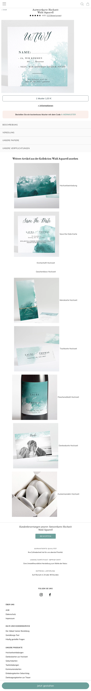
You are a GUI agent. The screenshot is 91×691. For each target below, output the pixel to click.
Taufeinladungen (12, 665)
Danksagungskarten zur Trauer (18, 677)
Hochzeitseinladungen (14, 652)
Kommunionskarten (13, 669)
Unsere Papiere (11, 140)
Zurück (4, 10)
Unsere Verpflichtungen (16, 148)
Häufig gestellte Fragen (15, 639)
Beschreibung (10, 125)
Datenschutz (11, 614)
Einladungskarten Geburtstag (17, 673)
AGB (7, 610)
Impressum (10, 618)
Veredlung (8, 132)
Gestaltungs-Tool (12, 635)
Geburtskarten (11, 661)
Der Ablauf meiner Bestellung (17, 631)
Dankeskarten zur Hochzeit (17, 657)
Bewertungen (54, 15)
